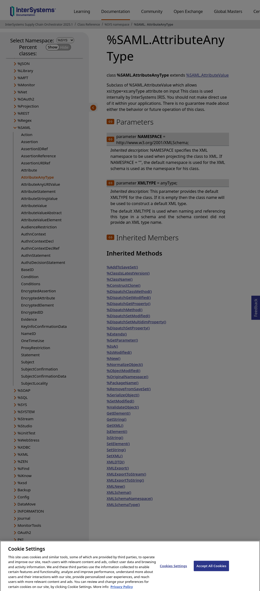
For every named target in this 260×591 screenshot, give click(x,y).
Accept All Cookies (211, 569)
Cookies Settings (173, 569)
